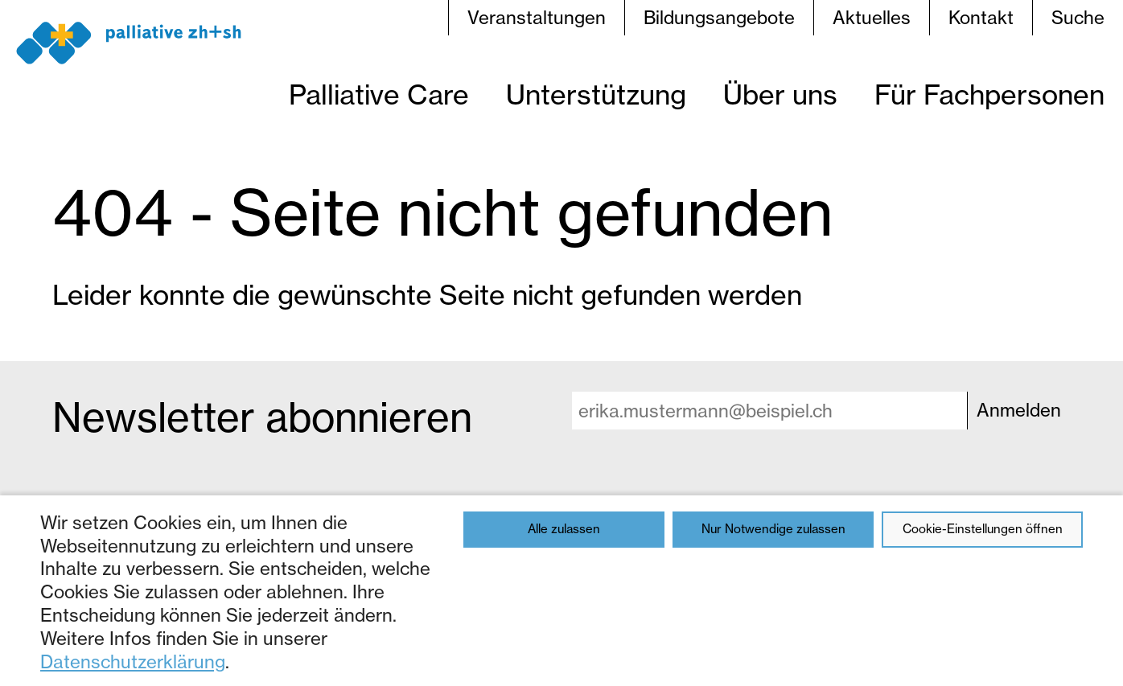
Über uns (780, 94)
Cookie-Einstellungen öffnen (983, 528)
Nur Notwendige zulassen (773, 528)
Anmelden (1019, 410)
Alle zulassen (564, 528)
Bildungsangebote (719, 17)
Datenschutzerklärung (132, 661)
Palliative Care (379, 94)
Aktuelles (872, 17)
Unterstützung (596, 94)
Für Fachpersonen (989, 94)
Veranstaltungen (536, 17)
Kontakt (981, 17)
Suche (1077, 17)
